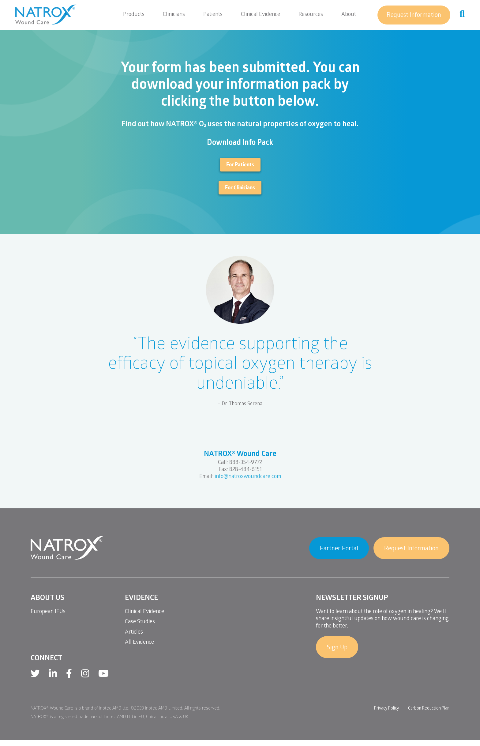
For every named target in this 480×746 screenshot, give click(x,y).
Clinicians (174, 15)
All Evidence (139, 642)
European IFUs (48, 612)
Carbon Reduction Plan (428, 708)
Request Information (414, 15)
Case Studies (140, 622)
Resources (310, 15)
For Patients (240, 165)
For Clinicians (240, 188)
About (348, 15)
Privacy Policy (386, 708)
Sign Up (337, 648)
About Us (47, 598)
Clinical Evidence (260, 15)
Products (133, 15)
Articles (134, 632)
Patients (213, 15)
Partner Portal (339, 549)
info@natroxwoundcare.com (248, 477)
